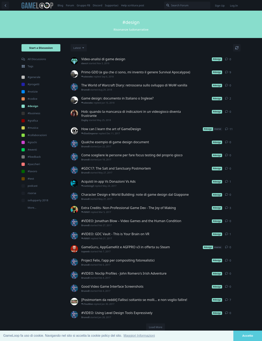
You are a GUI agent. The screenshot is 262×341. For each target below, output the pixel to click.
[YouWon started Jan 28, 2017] (74, 301)
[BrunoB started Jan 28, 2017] (74, 314)
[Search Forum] (187, 5)
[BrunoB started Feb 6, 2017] (74, 262)
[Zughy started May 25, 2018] (74, 113)
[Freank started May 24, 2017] (74, 183)
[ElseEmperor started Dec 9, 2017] (74, 130)
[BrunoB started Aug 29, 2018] (74, 87)
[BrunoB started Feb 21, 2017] (74, 235)
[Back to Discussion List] (5, 5)
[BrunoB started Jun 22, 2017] (74, 144)
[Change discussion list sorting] (79, 47)
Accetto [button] (247, 335)
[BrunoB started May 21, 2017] (74, 196)
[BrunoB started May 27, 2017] (74, 170)
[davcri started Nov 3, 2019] (74, 61)
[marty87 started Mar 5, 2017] (74, 209)
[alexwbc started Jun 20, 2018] (74, 74)
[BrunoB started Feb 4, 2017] (74, 275)
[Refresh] (237, 47)
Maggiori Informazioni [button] (139, 335)
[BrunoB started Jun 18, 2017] (74, 157)
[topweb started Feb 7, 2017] (74, 249)
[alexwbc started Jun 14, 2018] (74, 100)
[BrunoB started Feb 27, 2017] (74, 222)
